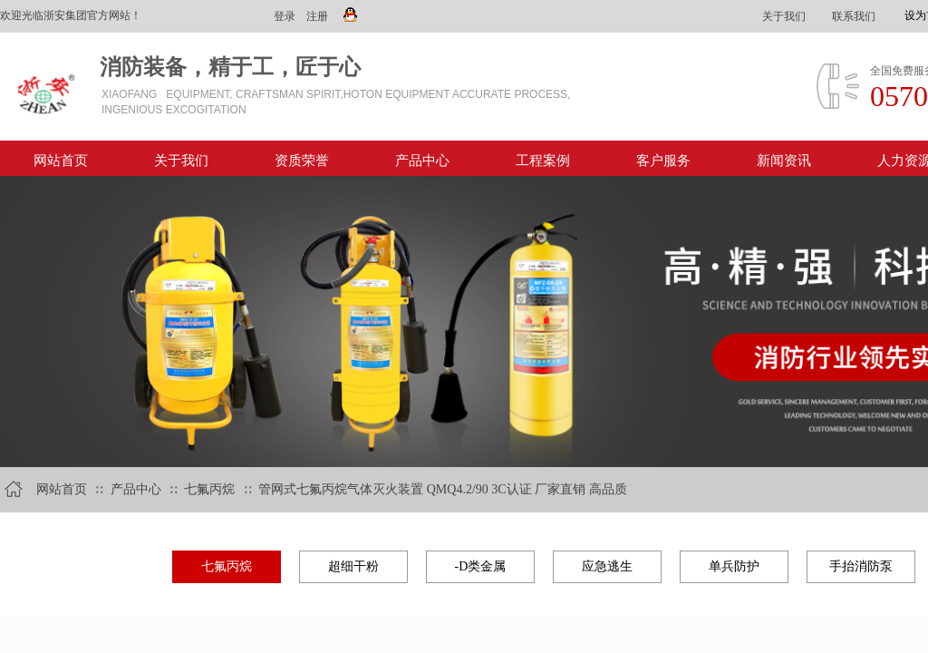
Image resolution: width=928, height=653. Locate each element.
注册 (317, 16)
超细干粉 (353, 566)
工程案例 (543, 160)
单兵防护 (734, 566)
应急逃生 (607, 566)
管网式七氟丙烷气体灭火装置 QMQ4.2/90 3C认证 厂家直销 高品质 (442, 489)
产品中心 (422, 160)
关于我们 (181, 160)
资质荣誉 (302, 160)
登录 (284, 16)
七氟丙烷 (211, 489)
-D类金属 (481, 566)
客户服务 (663, 160)
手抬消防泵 (861, 566)
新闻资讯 (784, 160)
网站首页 (61, 160)
